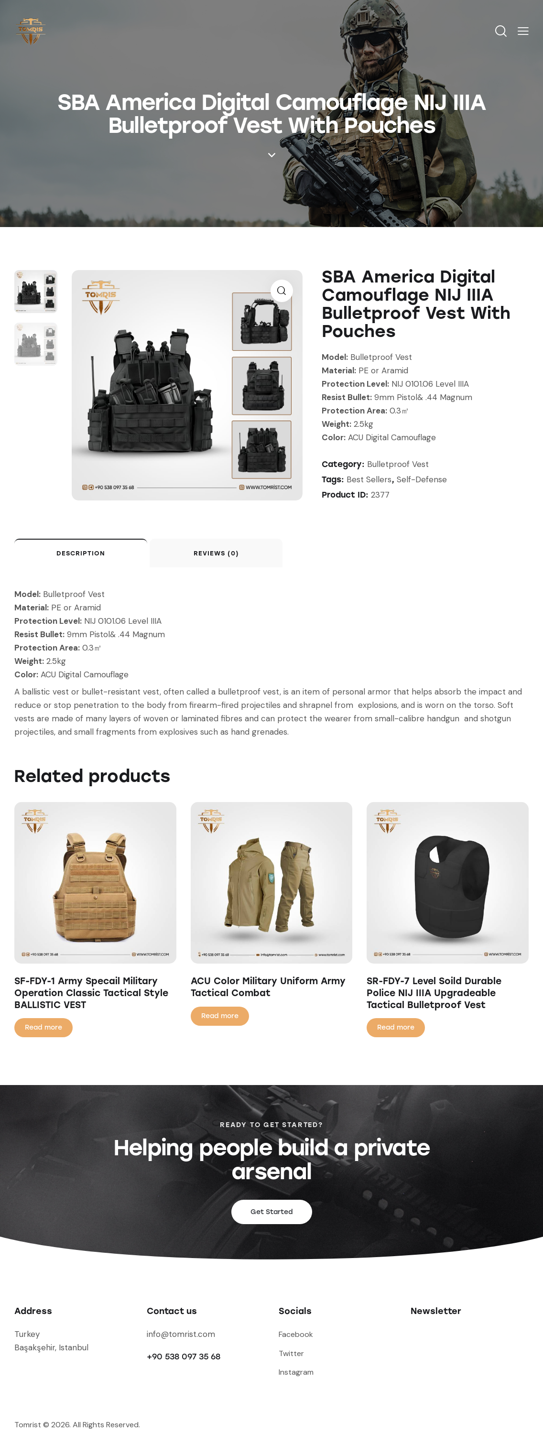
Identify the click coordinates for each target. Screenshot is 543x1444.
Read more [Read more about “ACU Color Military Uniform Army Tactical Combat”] (220, 1016)
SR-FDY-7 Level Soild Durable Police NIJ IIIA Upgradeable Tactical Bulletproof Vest (434, 993)
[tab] (80, 553)
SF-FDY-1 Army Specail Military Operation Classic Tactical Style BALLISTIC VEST (91, 993)
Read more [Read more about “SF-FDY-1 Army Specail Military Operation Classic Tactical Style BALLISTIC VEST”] (43, 1027)
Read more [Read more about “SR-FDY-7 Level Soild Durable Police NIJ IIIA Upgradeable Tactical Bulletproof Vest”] (395, 1027)
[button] (523, 31)
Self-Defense (422, 479)
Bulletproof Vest (398, 464)
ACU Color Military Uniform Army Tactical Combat (268, 987)
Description (80, 553)
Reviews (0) (216, 553)
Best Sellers (369, 479)
